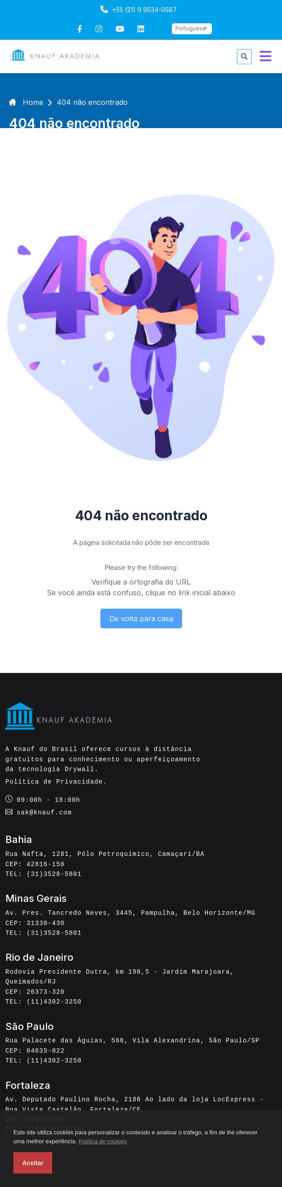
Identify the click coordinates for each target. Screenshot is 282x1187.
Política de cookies (103, 1141)
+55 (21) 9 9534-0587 (137, 9)
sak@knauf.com (44, 812)
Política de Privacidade (54, 781)
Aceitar (32, 1162)
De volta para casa (141, 618)
